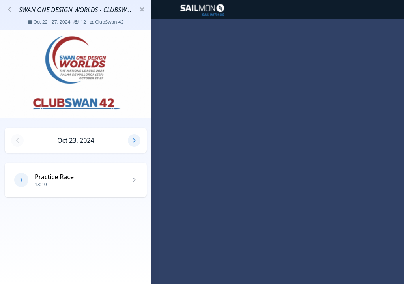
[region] (202, 142)
